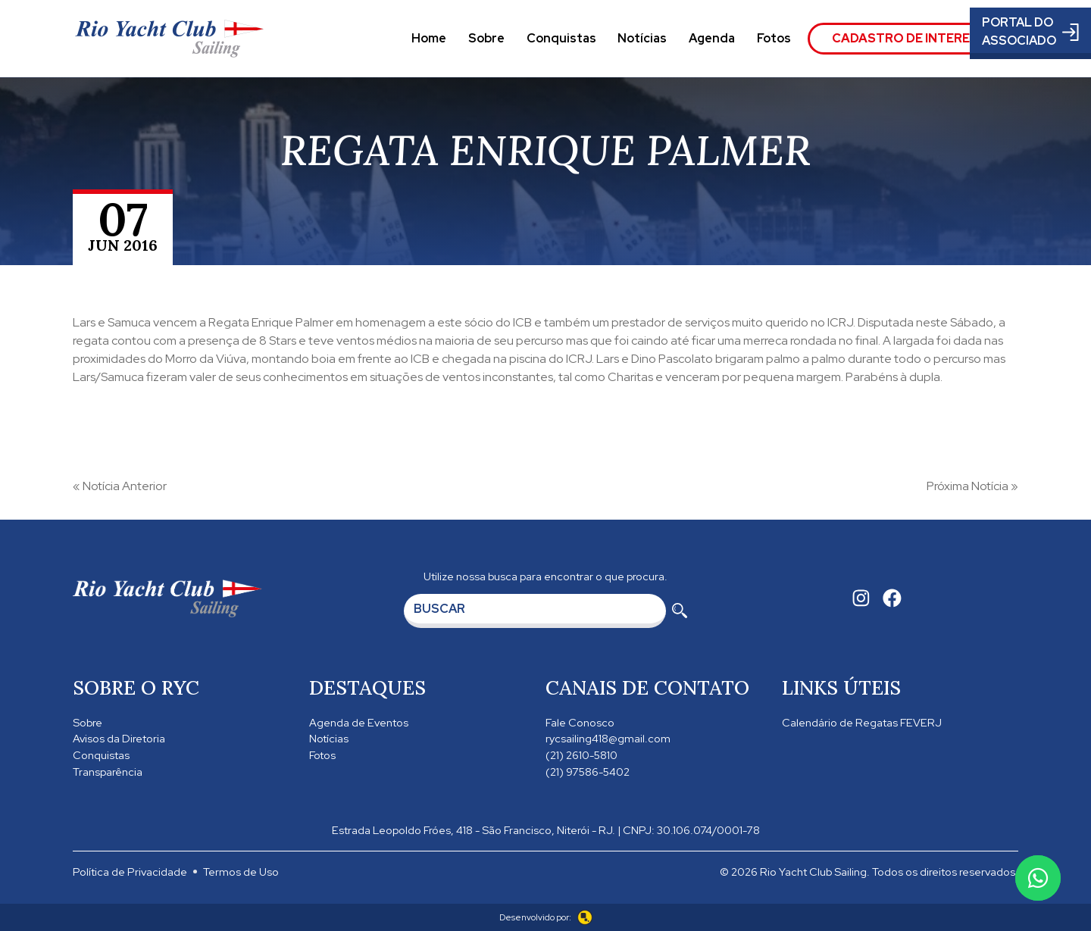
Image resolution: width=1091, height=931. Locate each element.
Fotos (774, 38)
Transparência (107, 771)
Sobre (486, 38)
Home (428, 38)
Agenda (712, 38)
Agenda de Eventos (358, 722)
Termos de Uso (241, 871)
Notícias (642, 38)
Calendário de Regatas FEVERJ (862, 722)
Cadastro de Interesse (913, 38)
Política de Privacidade (130, 871)
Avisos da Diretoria (119, 738)
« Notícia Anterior (120, 486)
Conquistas (561, 38)
